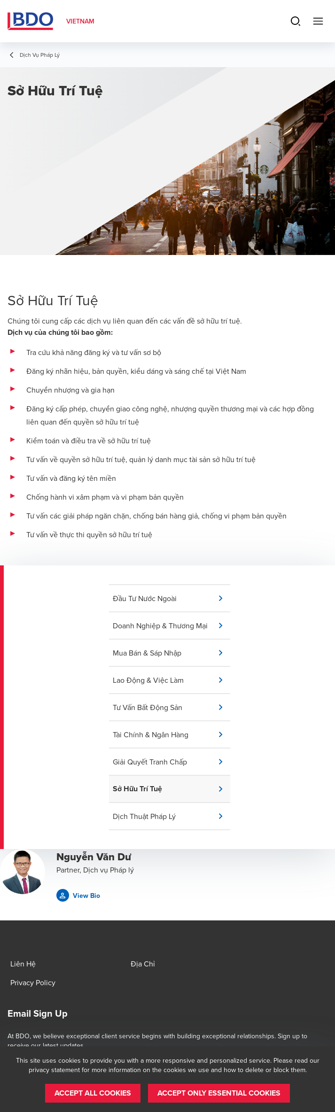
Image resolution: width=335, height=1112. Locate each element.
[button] (171, 598)
